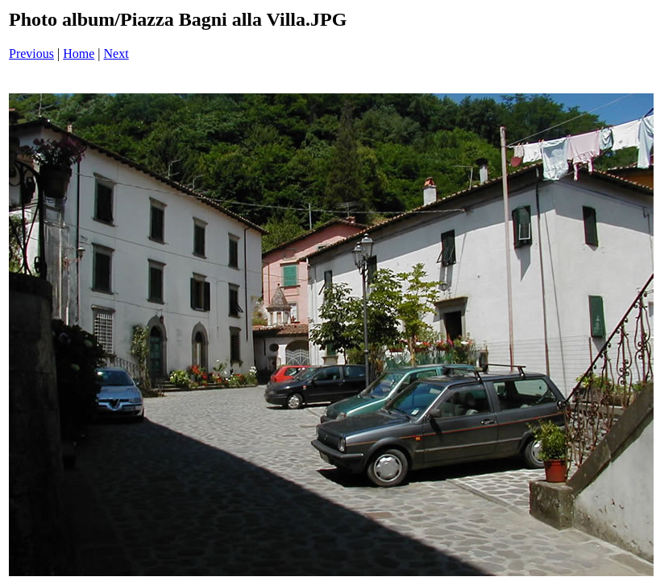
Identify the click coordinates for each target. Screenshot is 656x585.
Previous (31, 53)
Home (78, 53)
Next (116, 53)
